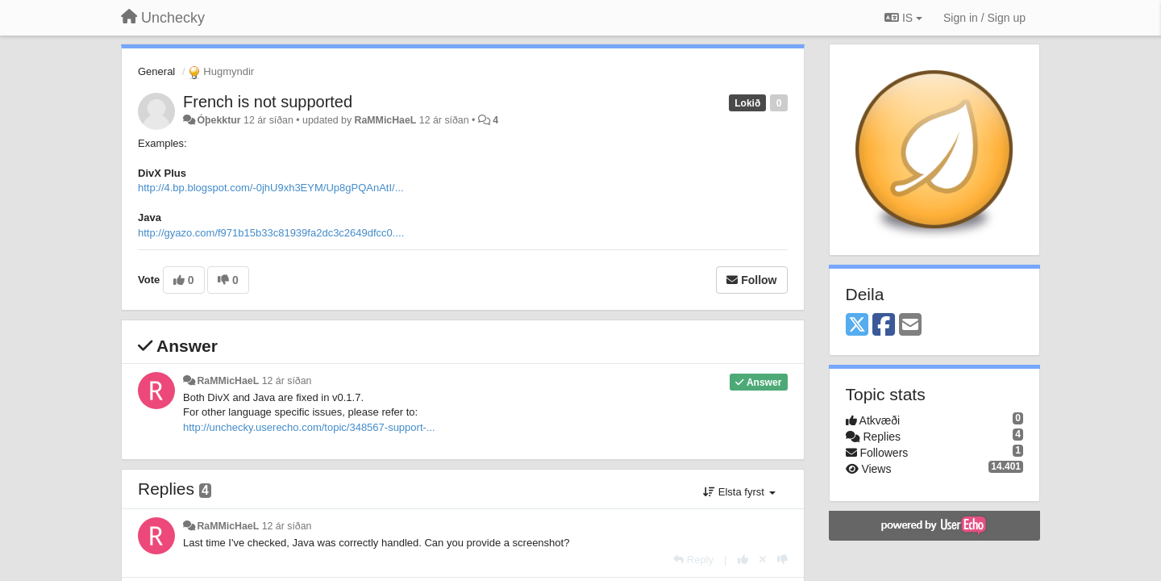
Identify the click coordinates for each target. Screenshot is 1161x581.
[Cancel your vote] (763, 560)
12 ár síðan (287, 381)
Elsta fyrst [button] (739, 492)
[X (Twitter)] (857, 325)
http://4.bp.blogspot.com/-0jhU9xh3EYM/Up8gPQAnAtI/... (271, 188)
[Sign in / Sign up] (984, 17)
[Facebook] (883, 325)
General (156, 71)
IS (903, 17)
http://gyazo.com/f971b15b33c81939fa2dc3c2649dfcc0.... (271, 233)
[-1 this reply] (782, 560)
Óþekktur (218, 120)
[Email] (910, 325)
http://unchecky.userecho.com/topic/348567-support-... (309, 427)
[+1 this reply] (743, 560)
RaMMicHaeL (386, 120)
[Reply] (693, 560)
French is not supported (267, 102)
